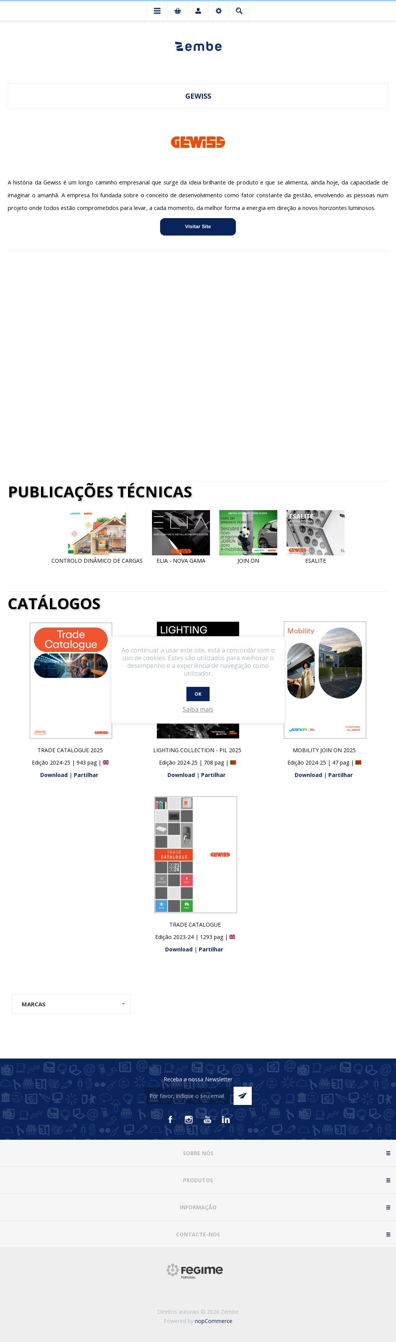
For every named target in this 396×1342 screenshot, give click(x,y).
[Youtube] (207, 1119)
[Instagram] (189, 1119)
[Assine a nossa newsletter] (187, 1096)
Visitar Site (198, 226)
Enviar (243, 1096)
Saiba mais (198, 709)
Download (54, 775)
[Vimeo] (226, 1119)
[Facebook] (170, 1119)
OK (198, 694)
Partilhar (86, 775)
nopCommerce (213, 1321)
